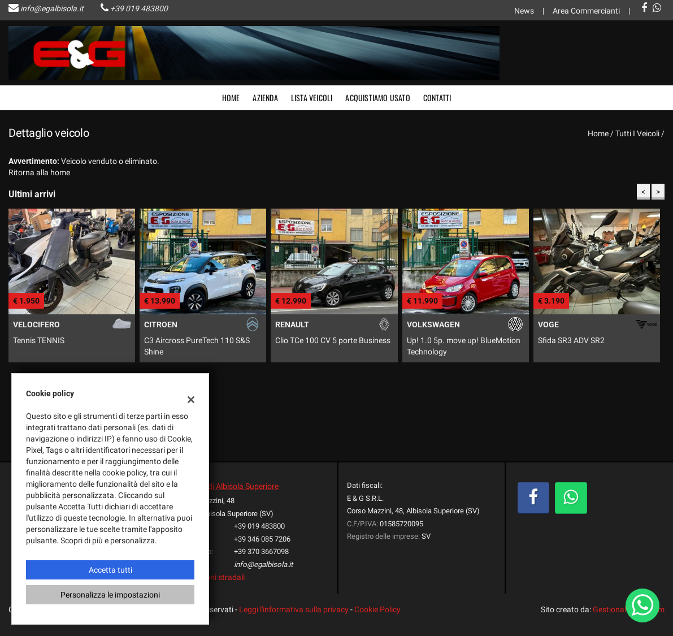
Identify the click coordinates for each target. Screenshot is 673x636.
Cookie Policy (377, 609)
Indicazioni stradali (212, 577)
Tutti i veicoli (637, 133)
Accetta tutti (110, 569)
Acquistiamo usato (377, 97)
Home (231, 97)
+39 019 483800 (139, 8)
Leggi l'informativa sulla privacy (294, 609)
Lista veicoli (312, 97)
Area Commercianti (586, 10)
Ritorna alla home (39, 172)
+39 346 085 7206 (262, 539)
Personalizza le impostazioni (110, 594)
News (524, 10)
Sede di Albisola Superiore (234, 486)
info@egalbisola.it (52, 8)
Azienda (265, 97)
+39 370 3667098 (261, 551)
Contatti (437, 97)
